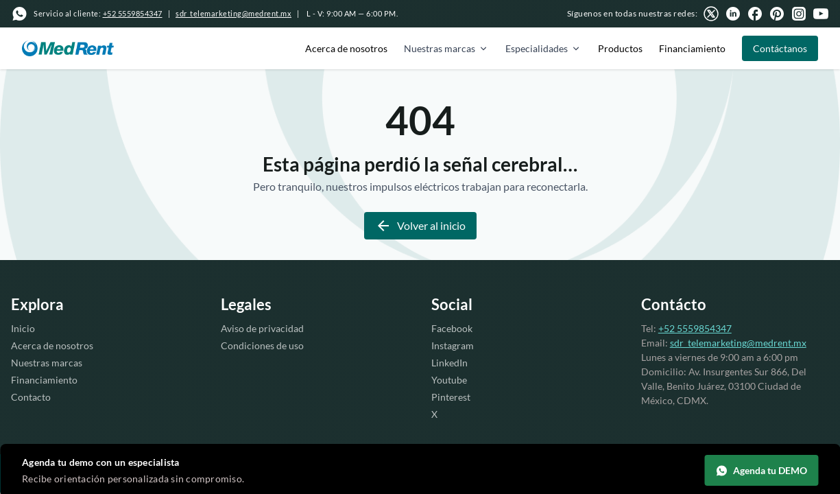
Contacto (31, 397)
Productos (620, 48)
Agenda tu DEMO (761, 470)
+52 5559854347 (695, 328)
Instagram (452, 345)
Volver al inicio (420, 225)
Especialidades (543, 48)
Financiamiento (692, 48)
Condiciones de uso (262, 345)
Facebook (451, 328)
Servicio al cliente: (98, 13)
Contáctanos (780, 48)
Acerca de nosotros (346, 48)
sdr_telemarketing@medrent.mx (233, 13)
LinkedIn (449, 362)
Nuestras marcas (446, 48)
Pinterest (450, 397)
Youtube (449, 380)
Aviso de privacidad (262, 328)
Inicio (23, 328)
